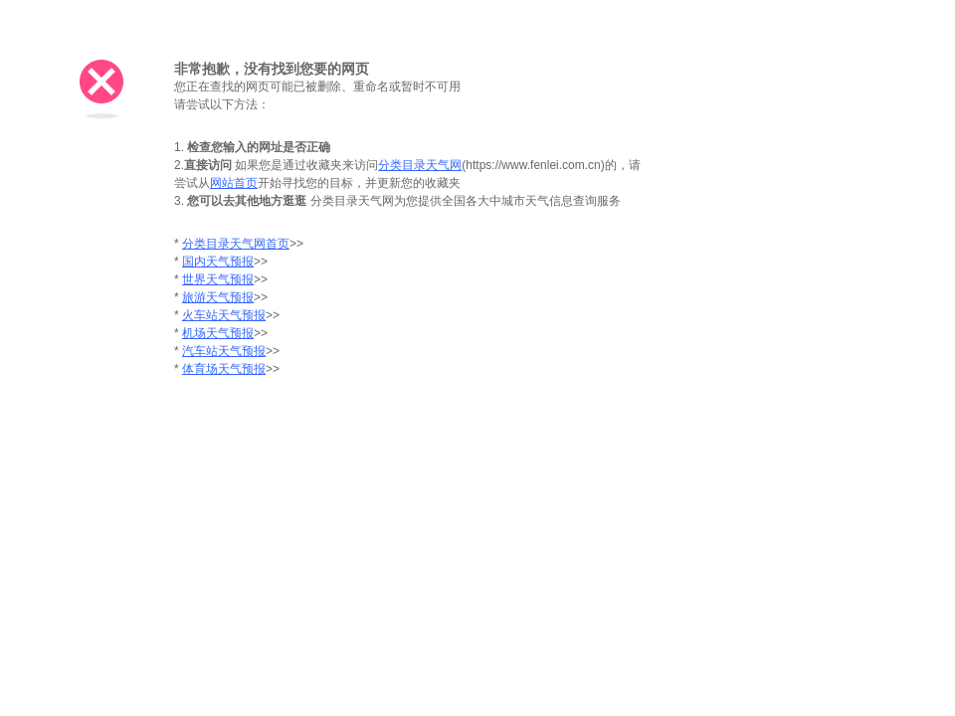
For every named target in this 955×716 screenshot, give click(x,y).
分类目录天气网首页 (235, 244)
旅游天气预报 (218, 297)
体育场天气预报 (224, 369)
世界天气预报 (218, 279)
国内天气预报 (218, 261)
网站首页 (234, 183)
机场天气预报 (218, 333)
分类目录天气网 (420, 165)
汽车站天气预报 (224, 351)
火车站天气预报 (224, 315)
